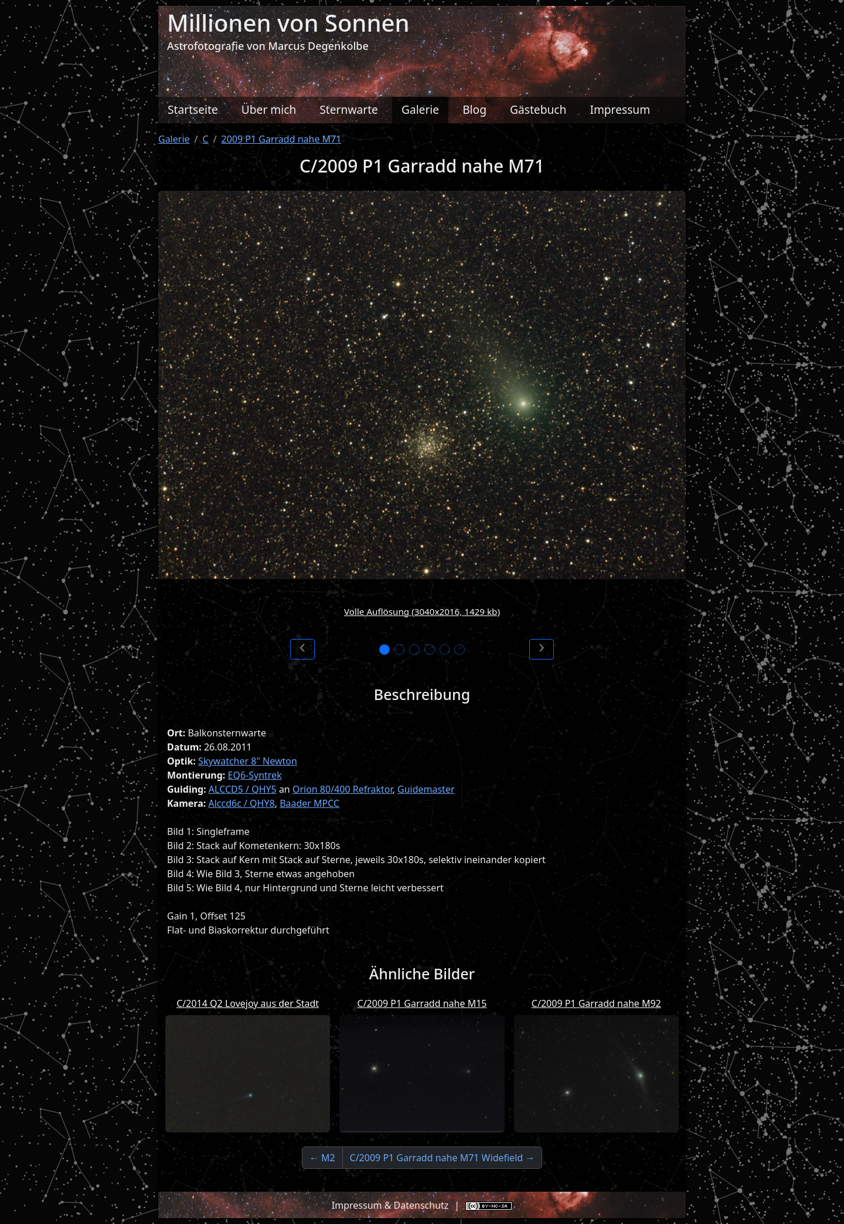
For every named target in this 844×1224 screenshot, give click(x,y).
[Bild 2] (397, 649)
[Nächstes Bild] (541, 649)
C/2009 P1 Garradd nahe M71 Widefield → (442, 1157)
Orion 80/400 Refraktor (342, 789)
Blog (474, 109)
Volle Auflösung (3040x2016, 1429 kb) (422, 611)
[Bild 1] (381, 649)
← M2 (322, 1157)
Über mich (269, 109)
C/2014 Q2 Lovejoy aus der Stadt (247, 1003)
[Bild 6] (463, 649)
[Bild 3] (414, 649)
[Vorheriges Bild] (302, 649)
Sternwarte (348, 109)
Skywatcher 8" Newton (247, 761)
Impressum (620, 109)
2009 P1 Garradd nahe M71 (282, 139)
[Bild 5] (446, 649)
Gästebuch (538, 109)
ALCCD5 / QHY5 (243, 789)
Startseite (193, 109)
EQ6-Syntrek (255, 775)
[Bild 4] (430, 649)
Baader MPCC (309, 803)
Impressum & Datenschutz (390, 1205)
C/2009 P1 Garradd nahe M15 (422, 1003)
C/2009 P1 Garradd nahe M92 (596, 1003)
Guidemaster (426, 789)
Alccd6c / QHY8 (241, 803)
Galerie (420, 109)
